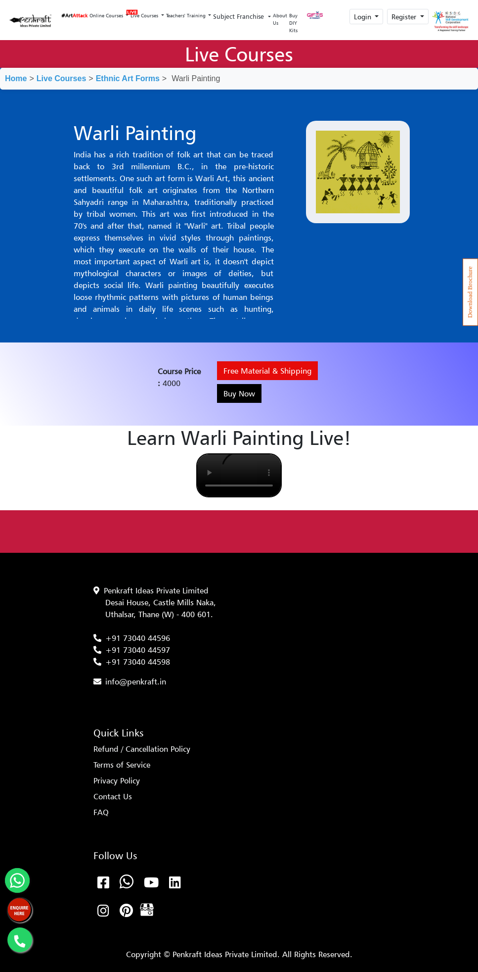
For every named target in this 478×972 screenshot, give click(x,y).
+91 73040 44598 (137, 662)
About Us (280, 19)
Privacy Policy (116, 780)
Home (16, 78)
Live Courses (145, 12)
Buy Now (239, 393)
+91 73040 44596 (137, 638)
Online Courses (107, 15)
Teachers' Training (186, 15)
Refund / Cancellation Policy (141, 749)
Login (363, 16)
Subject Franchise (239, 16)
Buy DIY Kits (293, 22)
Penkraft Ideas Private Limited (156, 590)
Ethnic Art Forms (128, 78)
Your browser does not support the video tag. (239, 475)
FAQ (101, 812)
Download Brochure (470, 292)
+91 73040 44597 (137, 650)
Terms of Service (121, 765)
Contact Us (112, 796)
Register (404, 16)
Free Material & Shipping (267, 371)
